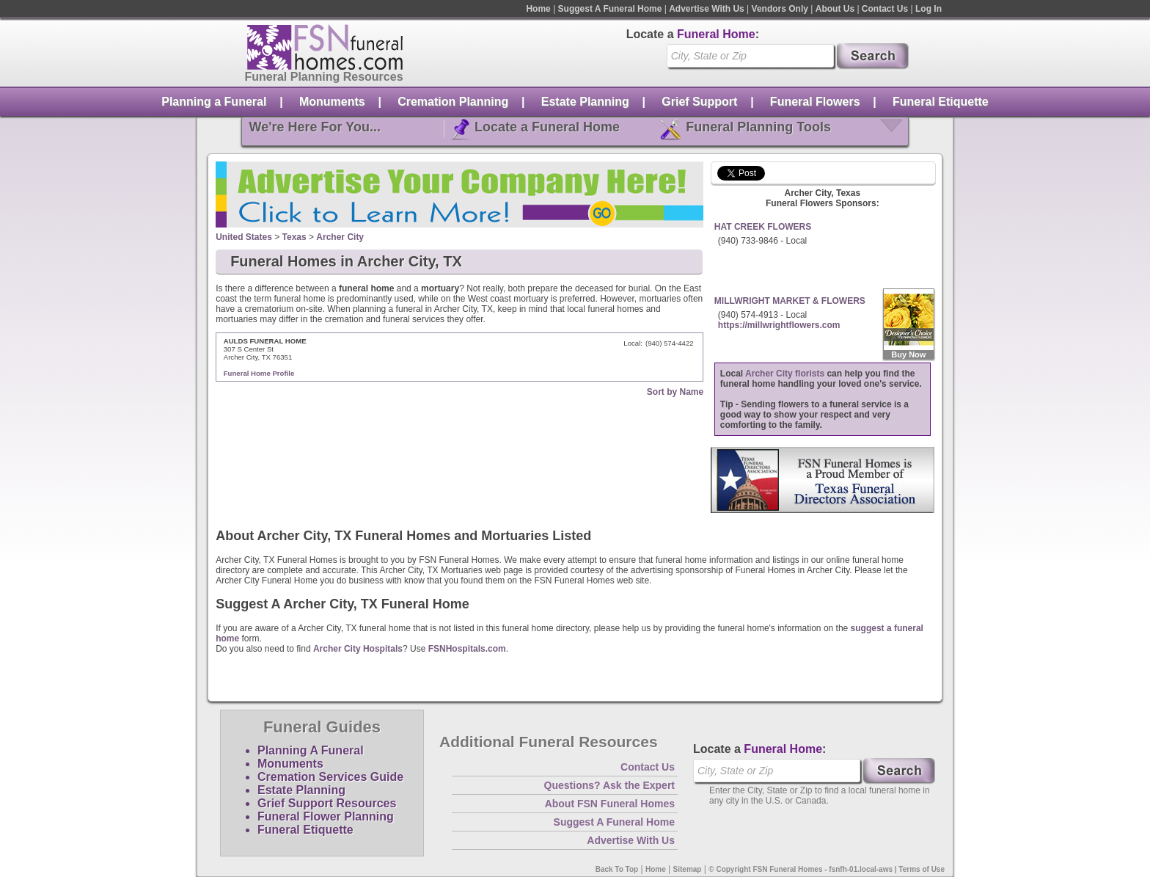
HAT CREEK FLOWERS (762, 227)
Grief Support (699, 101)
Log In (928, 9)
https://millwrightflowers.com (779, 325)
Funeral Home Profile (259, 373)
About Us (835, 9)
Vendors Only (780, 9)
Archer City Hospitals (358, 649)
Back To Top (617, 869)
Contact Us (885, 9)
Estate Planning (585, 101)
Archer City (340, 237)
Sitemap (687, 869)
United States (244, 237)
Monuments (332, 101)
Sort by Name (675, 392)
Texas (294, 237)
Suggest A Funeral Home (610, 9)
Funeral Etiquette (941, 101)
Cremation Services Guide (330, 777)
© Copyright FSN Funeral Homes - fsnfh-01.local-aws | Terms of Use (826, 869)
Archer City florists (784, 373)
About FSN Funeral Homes (610, 803)
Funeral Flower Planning (325, 816)
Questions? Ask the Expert (609, 785)
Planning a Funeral (213, 101)
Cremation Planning (453, 101)
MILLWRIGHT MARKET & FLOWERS (789, 301)
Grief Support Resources (326, 803)
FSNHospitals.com (467, 649)
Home (538, 9)
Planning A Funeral (310, 750)
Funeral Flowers (815, 101)
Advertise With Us (706, 9)
